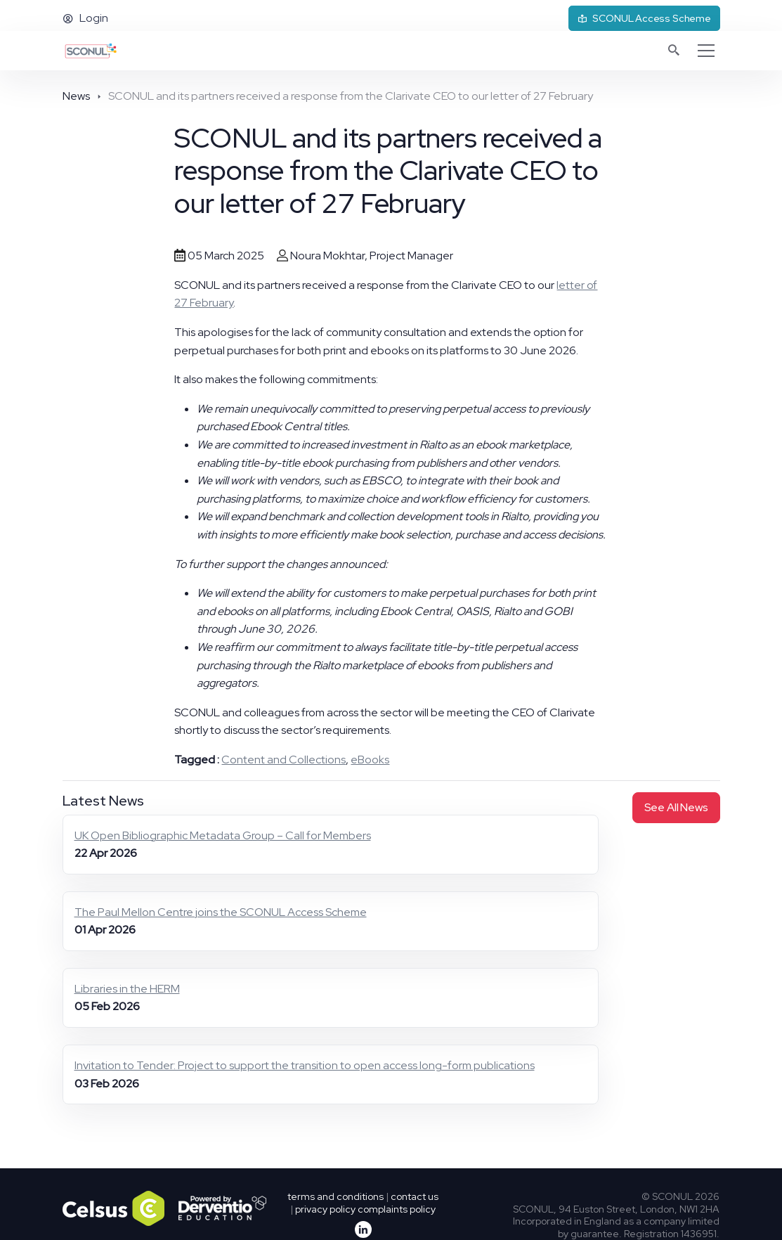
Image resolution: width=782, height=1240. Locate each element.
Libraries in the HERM (127, 988)
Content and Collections (283, 759)
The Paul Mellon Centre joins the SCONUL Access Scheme (220, 912)
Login (85, 18)
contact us (414, 1196)
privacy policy (325, 1209)
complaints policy (397, 1209)
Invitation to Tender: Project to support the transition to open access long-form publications (304, 1065)
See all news (676, 807)
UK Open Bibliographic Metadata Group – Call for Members (222, 835)
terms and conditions (335, 1196)
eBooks (370, 759)
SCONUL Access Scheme (644, 18)
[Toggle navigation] (706, 51)
